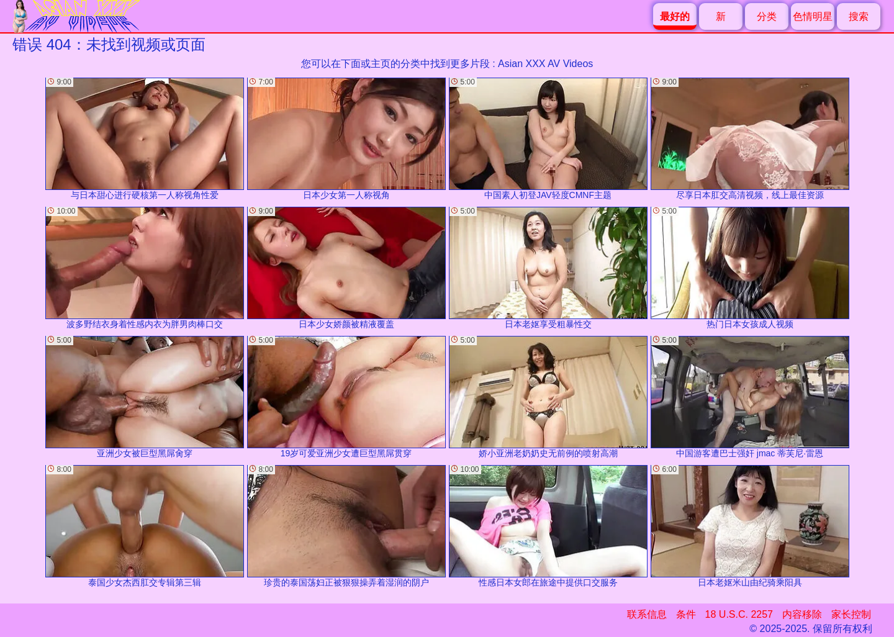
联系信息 (647, 614)
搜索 (859, 16)
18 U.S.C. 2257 (739, 614)
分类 (767, 16)
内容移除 (802, 614)
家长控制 (851, 614)
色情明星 (813, 16)
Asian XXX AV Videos (545, 63)
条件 (686, 614)
